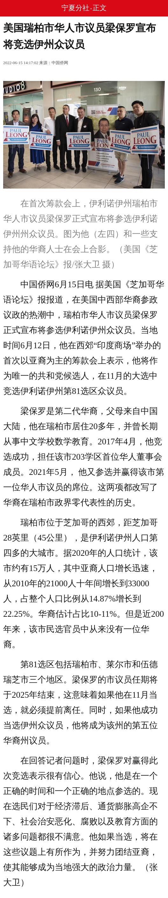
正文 (100, 8)
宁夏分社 (75, 8)
